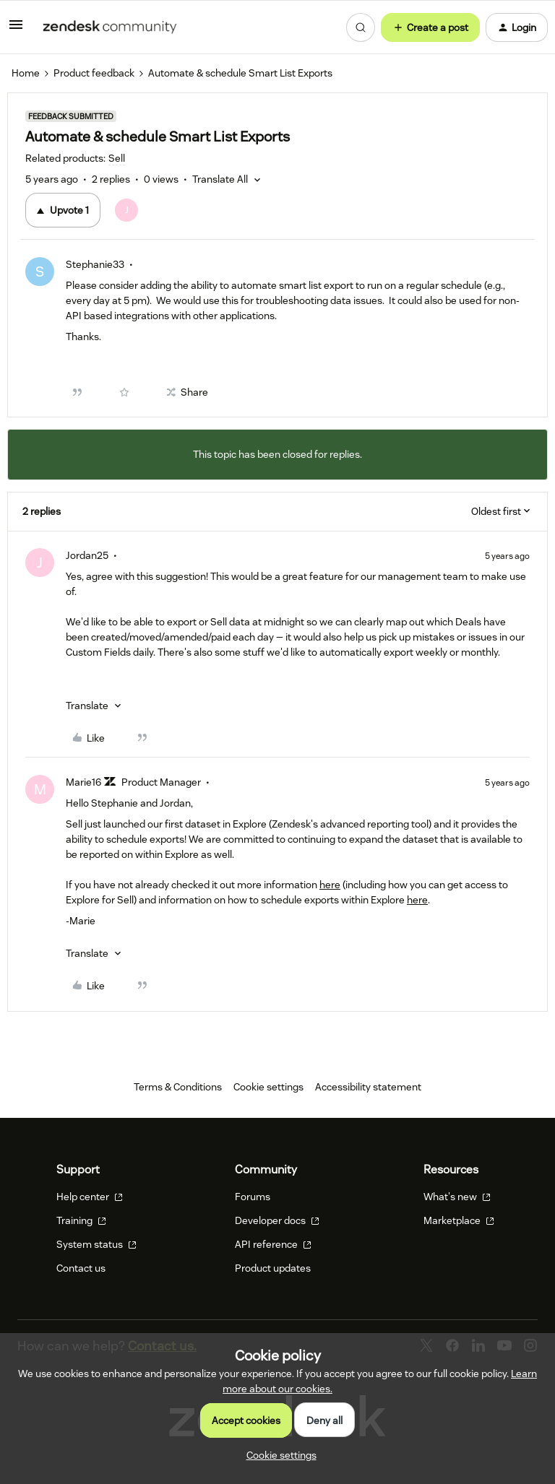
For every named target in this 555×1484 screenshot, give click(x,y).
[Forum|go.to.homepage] (110, 27)
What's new (457, 1196)
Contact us (81, 1268)
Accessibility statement (368, 1086)
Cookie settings (268, 1086)
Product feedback (93, 72)
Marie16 (83, 782)
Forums (252, 1196)
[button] (16, 29)
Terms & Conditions (178, 1086)
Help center (89, 1196)
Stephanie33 (95, 264)
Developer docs (277, 1220)
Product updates (273, 1268)
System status (96, 1244)
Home (26, 72)
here (329, 884)
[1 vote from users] (126, 210)
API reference (273, 1244)
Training (81, 1220)
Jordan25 (87, 555)
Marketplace (458, 1220)
